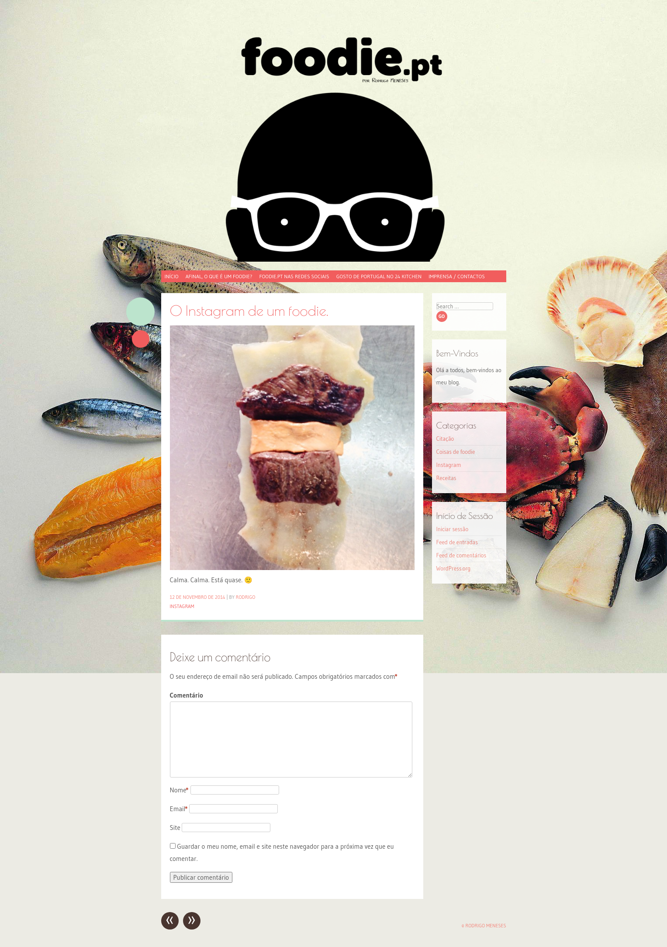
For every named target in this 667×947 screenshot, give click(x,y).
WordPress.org (453, 568)
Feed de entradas (457, 542)
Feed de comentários (461, 555)
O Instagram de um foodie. (249, 310)
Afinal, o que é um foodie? (219, 276)
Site (175, 827)
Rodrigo (246, 597)
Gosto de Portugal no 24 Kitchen (379, 276)
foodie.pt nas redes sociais (294, 276)
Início (172, 276)
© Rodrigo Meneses (484, 926)
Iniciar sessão (452, 528)
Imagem (140, 311)
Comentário (186, 695)
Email (179, 809)
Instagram (182, 606)
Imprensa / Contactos (457, 276)
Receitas (446, 477)
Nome (179, 790)
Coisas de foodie (455, 451)
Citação (445, 438)
